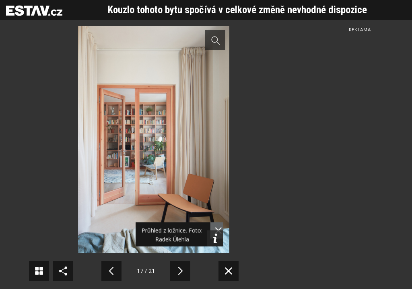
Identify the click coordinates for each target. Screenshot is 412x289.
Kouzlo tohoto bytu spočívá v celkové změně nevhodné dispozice (237, 10)
